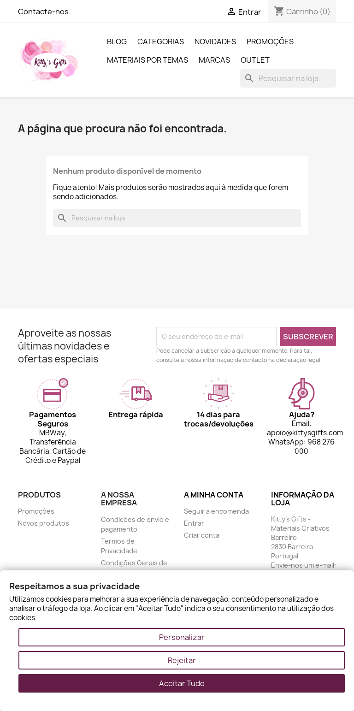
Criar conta (201, 535)
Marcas (214, 60)
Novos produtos (43, 523)
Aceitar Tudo (182, 683)
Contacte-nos (43, 11)
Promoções (270, 41)
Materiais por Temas (147, 60)
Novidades (215, 41)
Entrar (194, 523)
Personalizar (182, 637)
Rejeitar (182, 660)
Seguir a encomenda (216, 511)
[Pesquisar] (288, 78)
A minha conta (213, 495)
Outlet (255, 60)
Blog (117, 41)
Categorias (160, 41)
